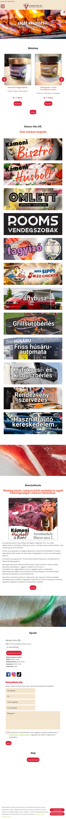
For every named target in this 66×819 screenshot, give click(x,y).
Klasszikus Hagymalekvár (18, 87)
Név (11, 692)
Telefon (12, 698)
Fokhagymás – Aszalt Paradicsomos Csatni (48, 88)
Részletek (18, 103)
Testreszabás (57, 810)
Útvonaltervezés (33, 750)
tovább (33, 112)
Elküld (9, 733)
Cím (36, 692)
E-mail (39, 698)
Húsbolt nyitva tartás (14, 655)
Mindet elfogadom (57, 814)
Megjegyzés (11, 703)
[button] (61, 79)
